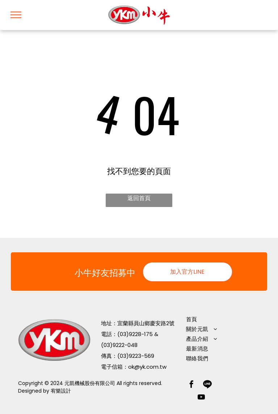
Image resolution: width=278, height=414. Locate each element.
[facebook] (191, 385)
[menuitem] (220, 319)
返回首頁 (139, 198)
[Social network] (207, 385)
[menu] (16, 14)
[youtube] (201, 398)
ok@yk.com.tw (147, 366)
